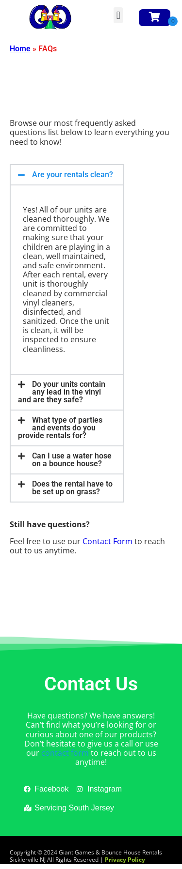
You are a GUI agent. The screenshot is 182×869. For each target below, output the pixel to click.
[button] (118, 15)
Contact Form (107, 541)
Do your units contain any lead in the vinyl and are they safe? (61, 392)
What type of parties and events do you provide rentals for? (60, 427)
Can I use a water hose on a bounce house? (72, 459)
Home (20, 48)
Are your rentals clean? (72, 174)
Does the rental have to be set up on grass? (72, 487)
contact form (65, 752)
